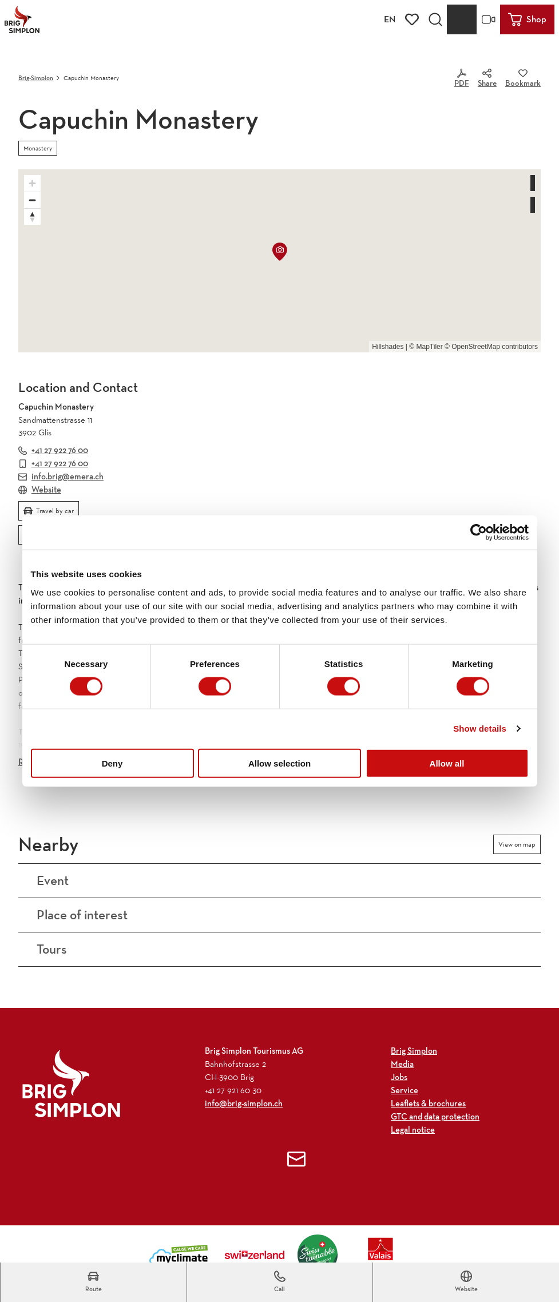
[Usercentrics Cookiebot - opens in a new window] (479, 532)
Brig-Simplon (35, 78)
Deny (112, 763)
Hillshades (387, 347)
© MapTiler (425, 347)
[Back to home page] (22, 19)
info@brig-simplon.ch (244, 1103)
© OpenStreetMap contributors (491, 347)
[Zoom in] (32, 183)
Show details (479, 728)
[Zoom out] (32, 200)
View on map (517, 844)
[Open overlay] (435, 19)
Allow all (447, 763)
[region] (279, 260)
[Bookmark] (523, 79)
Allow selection (279, 763)
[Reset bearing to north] (32, 216)
